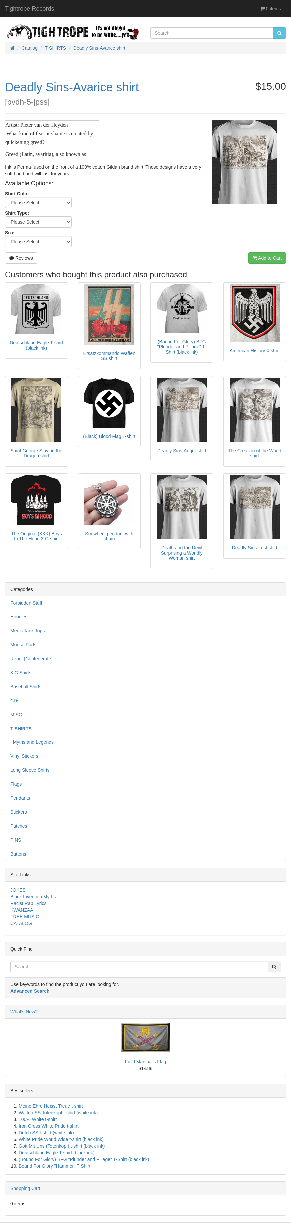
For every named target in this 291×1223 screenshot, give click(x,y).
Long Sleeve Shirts (30, 770)
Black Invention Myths (33, 896)
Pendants (20, 798)
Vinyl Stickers (24, 756)
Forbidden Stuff (26, 603)
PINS (15, 840)
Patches (18, 826)
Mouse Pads (23, 644)
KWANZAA (21, 910)
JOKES (18, 890)
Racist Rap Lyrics (28, 903)
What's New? (24, 1011)
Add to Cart (267, 258)
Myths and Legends (32, 742)
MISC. (16, 714)
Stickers (18, 812)
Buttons (18, 854)
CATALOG (21, 923)
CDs (14, 700)
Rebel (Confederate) (31, 658)
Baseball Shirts (25, 686)
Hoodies (18, 616)
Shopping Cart (25, 1188)
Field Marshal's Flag (145, 1061)
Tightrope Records (29, 8)
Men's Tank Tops (27, 630)
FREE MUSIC (24, 916)
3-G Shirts (20, 672)
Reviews (21, 258)
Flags (16, 784)
